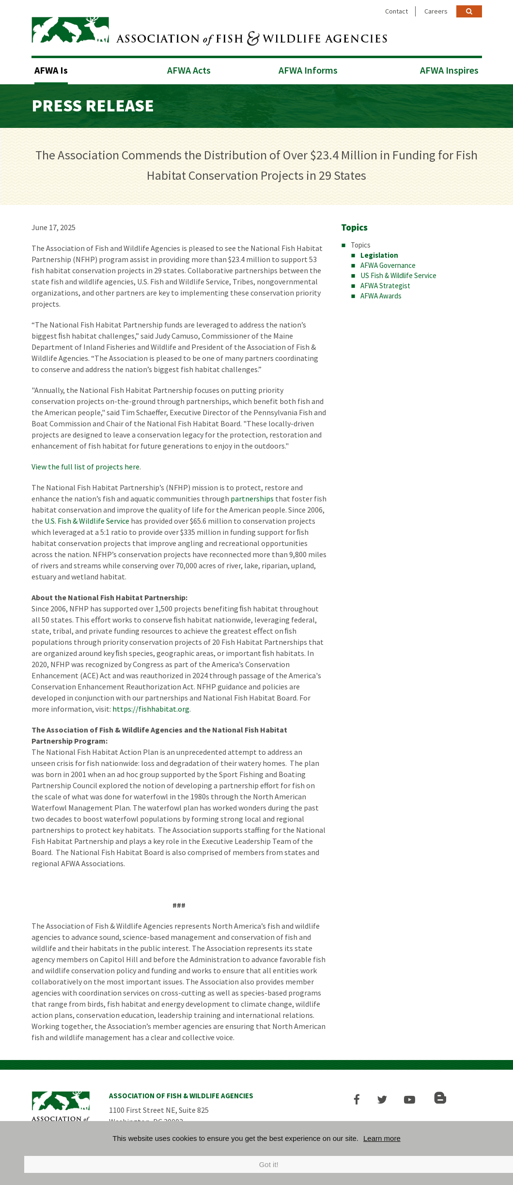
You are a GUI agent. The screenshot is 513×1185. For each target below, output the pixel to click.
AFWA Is (51, 68)
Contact (396, 11)
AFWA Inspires (449, 68)
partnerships (252, 497)
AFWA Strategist (385, 284)
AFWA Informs (308, 68)
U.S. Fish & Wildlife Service (87, 519)
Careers (436, 11)
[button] (359, 1098)
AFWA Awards (381, 294)
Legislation (379, 253)
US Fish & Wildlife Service (398, 274)
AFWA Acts (189, 68)
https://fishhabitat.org (150, 707)
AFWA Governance (388, 263)
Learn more (382, 1138)
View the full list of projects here (85, 465)
